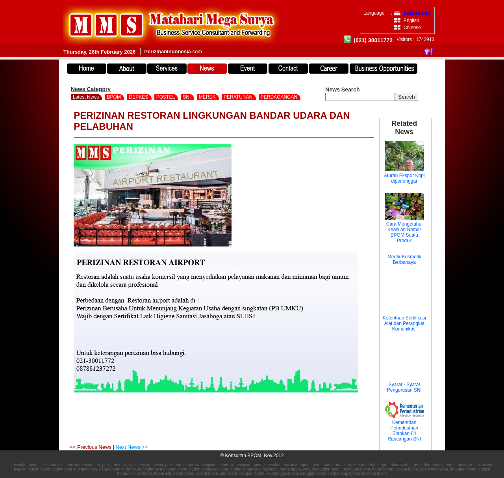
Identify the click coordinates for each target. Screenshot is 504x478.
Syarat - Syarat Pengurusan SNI (404, 387)
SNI (187, 97)
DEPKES (139, 97)
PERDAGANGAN (280, 97)
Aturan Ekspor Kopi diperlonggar (404, 178)
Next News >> (131, 447)
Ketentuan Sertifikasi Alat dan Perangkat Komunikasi (404, 323)
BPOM (114, 97)
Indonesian (417, 13)
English (411, 20)
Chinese (412, 27)
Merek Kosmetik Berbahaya (404, 259)
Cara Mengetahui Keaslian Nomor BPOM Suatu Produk (404, 232)
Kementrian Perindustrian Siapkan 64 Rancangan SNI (404, 431)
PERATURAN (239, 97)
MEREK (208, 97)
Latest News (86, 97)
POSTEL (166, 97)
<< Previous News (91, 447)
